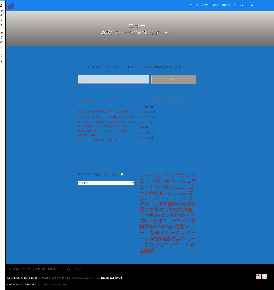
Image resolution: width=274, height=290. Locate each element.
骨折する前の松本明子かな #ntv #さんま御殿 (103, 111)
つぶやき (144, 112)
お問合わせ (39, 268)
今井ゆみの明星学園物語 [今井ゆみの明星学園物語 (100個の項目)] (167, 215)
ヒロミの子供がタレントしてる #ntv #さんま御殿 (105, 116)
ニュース (147, 132)
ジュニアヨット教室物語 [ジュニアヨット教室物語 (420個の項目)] (167, 184)
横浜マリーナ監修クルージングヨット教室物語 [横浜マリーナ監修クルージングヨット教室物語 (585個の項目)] (167, 232)
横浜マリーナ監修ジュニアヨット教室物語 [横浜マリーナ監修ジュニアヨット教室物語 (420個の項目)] (167, 245)
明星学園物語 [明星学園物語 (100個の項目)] (161, 226)
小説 (205, 5)
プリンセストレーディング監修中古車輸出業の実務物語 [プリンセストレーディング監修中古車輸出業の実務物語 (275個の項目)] (167, 201)
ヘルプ (253, 5)
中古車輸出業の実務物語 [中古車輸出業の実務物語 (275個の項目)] (165, 212)
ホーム (194, 5)
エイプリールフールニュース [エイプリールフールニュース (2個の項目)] (151, 176)
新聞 (215, 5)
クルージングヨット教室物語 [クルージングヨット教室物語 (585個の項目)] (167, 178)
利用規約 (52, 268)
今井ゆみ (38, 284)
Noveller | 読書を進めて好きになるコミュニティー (67, 277)
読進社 (20, 284)
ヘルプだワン (146, 117)
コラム (145, 137)
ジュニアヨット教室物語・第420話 (97, 140)
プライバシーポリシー (72, 268)
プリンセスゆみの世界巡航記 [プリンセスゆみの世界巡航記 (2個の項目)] (175, 194)
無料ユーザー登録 (233, 5)
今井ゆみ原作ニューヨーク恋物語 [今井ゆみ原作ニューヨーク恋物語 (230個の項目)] (167, 220)
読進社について (22, 268)
